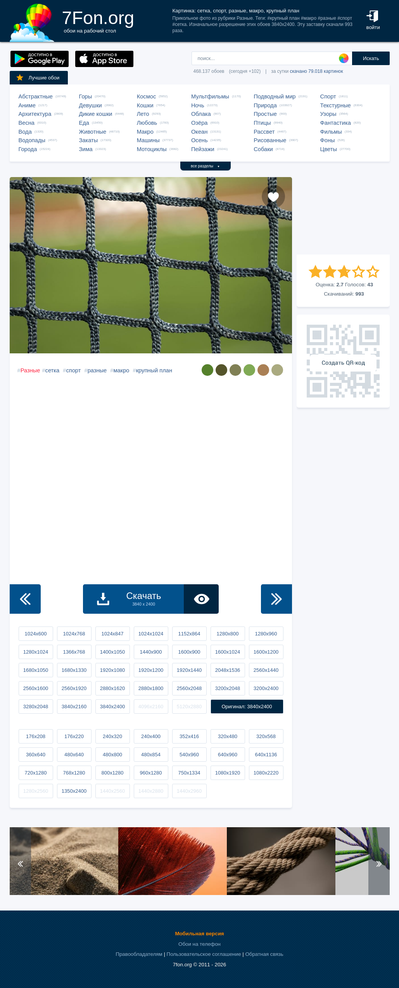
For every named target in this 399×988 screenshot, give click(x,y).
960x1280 (151, 773)
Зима (86, 149)
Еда (84, 123)
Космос (146, 96)
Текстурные (335, 105)
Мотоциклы (152, 149)
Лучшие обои (38, 77)
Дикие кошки (95, 114)
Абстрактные (36, 96)
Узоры (328, 114)
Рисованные (270, 140)
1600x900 (189, 652)
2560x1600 (35, 688)
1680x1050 (35, 670)
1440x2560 (112, 791)
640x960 (227, 754)
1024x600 (35, 634)
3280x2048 (35, 706)
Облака (201, 114)
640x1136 (266, 754)
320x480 (227, 736)
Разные (30, 370)
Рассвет (264, 132)
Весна (27, 123)
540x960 (189, 754)
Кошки (145, 105)
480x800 (112, 754)
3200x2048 (227, 688)
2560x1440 (266, 670)
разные (97, 370)
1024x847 (112, 634)
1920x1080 (112, 670)
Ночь (197, 105)
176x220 (74, 736)
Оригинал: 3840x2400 (246, 706)
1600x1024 (227, 652)
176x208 (35, 736)
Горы (85, 96)
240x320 (112, 736)
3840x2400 (112, 706)
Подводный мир (274, 96)
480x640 (74, 754)
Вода (25, 132)
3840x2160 (74, 706)
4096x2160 (150, 706)
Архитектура (35, 114)
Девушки (90, 105)
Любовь (147, 123)
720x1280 (35, 773)
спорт (73, 370)
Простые (265, 114)
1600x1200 (266, 652)
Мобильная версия (199, 933)
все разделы (205, 166)
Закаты (88, 140)
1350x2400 (74, 791)
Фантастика (335, 123)
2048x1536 (227, 670)
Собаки (263, 149)
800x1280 (112, 773)
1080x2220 (266, 773)
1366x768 (74, 652)
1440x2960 (189, 791)
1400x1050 (112, 652)
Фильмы (331, 132)
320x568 (266, 736)
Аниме (27, 105)
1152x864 (189, 634)
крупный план (154, 370)
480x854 (151, 754)
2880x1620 (112, 688)
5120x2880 (189, 706)
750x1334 (189, 773)
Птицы (262, 123)
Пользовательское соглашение (204, 954)
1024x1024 (150, 634)
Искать (371, 58)
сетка (52, 370)
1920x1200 (150, 670)
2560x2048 (189, 688)
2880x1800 (150, 688)
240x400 (151, 736)
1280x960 (266, 634)
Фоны (327, 140)
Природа (265, 105)
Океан (199, 132)
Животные (93, 132)
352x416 (189, 736)
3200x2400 (266, 688)
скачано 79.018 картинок (316, 71)
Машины (148, 140)
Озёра (199, 123)
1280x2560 (35, 791)
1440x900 (151, 652)
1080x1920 (227, 773)
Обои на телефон (199, 944)
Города (28, 149)
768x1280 (74, 773)
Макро (145, 132)
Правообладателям (139, 954)
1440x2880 (150, 791)
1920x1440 (189, 670)
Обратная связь (264, 954)
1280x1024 (35, 652)
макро (122, 370)
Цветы (328, 149)
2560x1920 (74, 688)
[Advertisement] (343, 216)
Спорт (328, 96)
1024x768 (74, 634)
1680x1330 (74, 670)
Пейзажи (202, 149)
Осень (199, 140)
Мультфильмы (210, 96)
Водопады (32, 140)
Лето (143, 114)
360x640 (35, 754)
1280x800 (227, 634)
